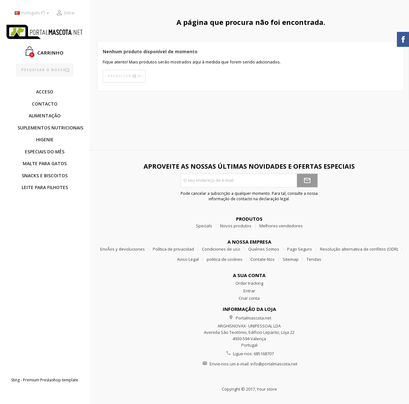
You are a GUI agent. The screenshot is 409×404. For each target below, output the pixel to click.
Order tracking (249, 283)
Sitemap (291, 259)
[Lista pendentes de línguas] (33, 13)
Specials (204, 226)
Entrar (249, 291)
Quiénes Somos (263, 249)
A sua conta (249, 275)
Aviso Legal (188, 259)
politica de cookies (224, 259)
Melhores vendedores (281, 226)
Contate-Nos (262, 259)
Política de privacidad (173, 249)
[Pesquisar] (44, 70)
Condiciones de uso (221, 249)
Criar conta (249, 298)
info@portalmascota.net (273, 364)
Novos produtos (235, 226)
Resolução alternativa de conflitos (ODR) (359, 249)
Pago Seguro (299, 249)
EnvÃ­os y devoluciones (122, 249)
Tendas (314, 259)
